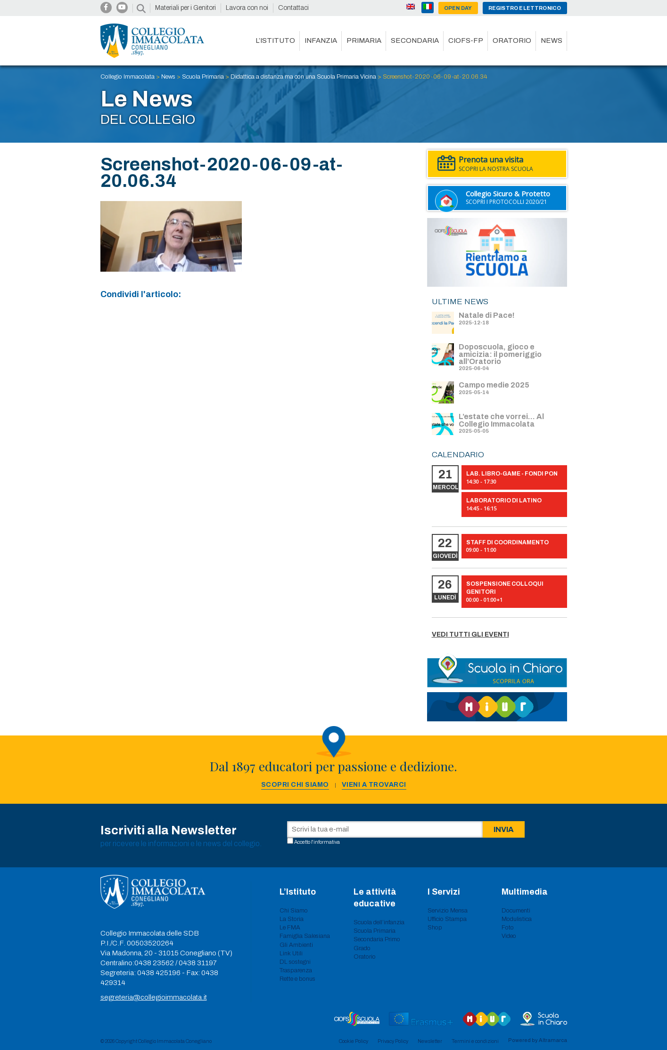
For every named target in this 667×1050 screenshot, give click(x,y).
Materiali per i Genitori (185, 7)
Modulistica (517, 919)
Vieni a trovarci (374, 784)
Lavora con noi (247, 7)
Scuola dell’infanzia (379, 922)
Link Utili (291, 953)
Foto (508, 927)
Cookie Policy (353, 1041)
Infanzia (321, 40)
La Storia (292, 919)
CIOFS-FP (465, 40)
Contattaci (293, 7)
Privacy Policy (393, 1041)
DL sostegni (295, 962)
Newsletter (430, 1041)
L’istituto (275, 40)
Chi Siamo (294, 910)
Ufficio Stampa (447, 919)
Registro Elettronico (524, 8)
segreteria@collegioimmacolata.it (153, 997)
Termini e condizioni (475, 1041)
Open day (458, 8)
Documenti (516, 910)
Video (509, 936)
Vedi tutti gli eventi (470, 634)
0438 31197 (198, 963)
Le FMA (290, 927)
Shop (435, 927)
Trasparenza (296, 970)
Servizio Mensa (448, 910)
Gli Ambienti (296, 945)
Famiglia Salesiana (305, 936)
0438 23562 (154, 963)
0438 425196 (159, 973)
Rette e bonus (297, 979)
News (551, 40)
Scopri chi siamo (295, 784)
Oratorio (512, 40)
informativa (326, 842)
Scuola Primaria (374, 931)
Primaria (363, 40)
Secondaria (415, 40)
